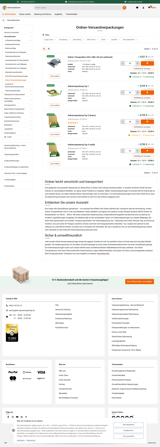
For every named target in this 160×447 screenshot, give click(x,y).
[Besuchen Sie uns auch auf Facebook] (8, 417)
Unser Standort (65, 380)
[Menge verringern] (123, 63)
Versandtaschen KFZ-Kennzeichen (17, 60)
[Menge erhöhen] (137, 63)
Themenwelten (71, 14)
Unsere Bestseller (118, 375)
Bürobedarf (8, 125)
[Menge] (130, 63)
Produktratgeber (10, 180)
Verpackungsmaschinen (12, 117)
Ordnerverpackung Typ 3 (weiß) (81, 145)
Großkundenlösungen (11, 161)
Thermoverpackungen (12, 91)
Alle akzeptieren (128, 425)
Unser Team (63, 375)
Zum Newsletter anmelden (139, 281)
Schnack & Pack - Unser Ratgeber (15, 173)
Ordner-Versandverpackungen (15, 80)
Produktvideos (9, 186)
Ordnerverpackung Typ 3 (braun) (82, 115)
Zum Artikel (55, 76)
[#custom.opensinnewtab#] (12, 333)
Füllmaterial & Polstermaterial (14, 94)
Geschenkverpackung (11, 121)
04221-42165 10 (15, 305)
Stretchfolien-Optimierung (122, 337)
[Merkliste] (137, 8)
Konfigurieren (128, 430)
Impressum (21, 440)
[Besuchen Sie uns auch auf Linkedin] (21, 417)
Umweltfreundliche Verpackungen (125, 384)
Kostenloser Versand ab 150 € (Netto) (126, 350)
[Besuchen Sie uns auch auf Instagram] (12, 417)
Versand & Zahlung (62, 309)
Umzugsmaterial (10, 105)
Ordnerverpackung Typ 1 (78, 86)
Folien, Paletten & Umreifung (14, 113)
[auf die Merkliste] (60, 57)
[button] (143, 8)
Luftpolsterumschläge (12, 40)
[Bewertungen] (73, 123)
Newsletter (63, 393)
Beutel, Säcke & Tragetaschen (14, 109)
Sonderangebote (10, 133)
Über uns (62, 371)
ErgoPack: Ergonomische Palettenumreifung (129, 389)
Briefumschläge (10, 48)
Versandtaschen (103, 254)
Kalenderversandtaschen (13, 72)
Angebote (58, 14)
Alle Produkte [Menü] (9, 14)
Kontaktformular (61, 328)
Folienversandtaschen (12, 56)
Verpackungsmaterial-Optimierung (125, 314)
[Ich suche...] (78, 7)
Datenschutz (31, 440)
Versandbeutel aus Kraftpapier (15, 52)
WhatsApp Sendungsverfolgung (124, 345)
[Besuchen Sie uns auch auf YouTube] (17, 417)
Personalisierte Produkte (121, 380)
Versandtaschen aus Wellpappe (16, 64)
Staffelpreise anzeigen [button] (142, 69)
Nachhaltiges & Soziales (68, 398)
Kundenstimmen (65, 389)
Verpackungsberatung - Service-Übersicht (128, 305)
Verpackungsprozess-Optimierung (125, 309)
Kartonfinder (116, 398)
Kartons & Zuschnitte (11, 32)
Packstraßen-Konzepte (120, 323)
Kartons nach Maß (119, 332)
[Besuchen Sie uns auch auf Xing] (26, 417)
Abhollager (59, 323)
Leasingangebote (118, 341)
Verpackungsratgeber (63, 314)
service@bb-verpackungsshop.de (22, 310)
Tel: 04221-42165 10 (28, 2)
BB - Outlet (8, 137)
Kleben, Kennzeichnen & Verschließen (12, 100)
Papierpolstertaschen (12, 44)
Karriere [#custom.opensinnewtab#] (62, 384)
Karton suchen (25, 14)
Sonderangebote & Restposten (123, 371)
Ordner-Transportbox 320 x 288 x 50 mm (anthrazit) (90, 57)
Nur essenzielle (128, 436)
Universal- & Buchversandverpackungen (14, 85)
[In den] (147, 63)
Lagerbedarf (8, 129)
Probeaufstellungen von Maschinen (16, 167)
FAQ (57, 305)
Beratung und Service (42, 14)
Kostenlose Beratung (63, 319)
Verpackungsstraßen (11, 154)
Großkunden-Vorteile (133, 2)
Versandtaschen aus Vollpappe (16, 68)
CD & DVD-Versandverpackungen (16, 76)
